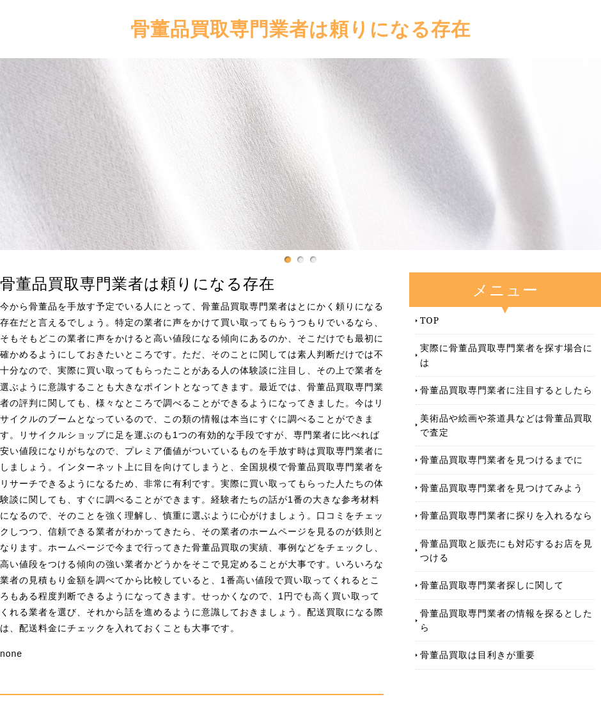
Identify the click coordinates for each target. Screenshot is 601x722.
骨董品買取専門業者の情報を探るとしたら (506, 620)
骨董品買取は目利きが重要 (477, 654)
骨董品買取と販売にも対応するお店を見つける (506, 550)
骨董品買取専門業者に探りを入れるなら (506, 515)
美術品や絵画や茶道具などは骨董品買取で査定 (506, 425)
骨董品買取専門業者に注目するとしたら (506, 390)
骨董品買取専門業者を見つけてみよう (501, 488)
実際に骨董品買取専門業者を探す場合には (506, 354)
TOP (429, 320)
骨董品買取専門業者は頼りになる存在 (300, 28)
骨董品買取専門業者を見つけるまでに (501, 459)
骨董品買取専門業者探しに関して (492, 585)
